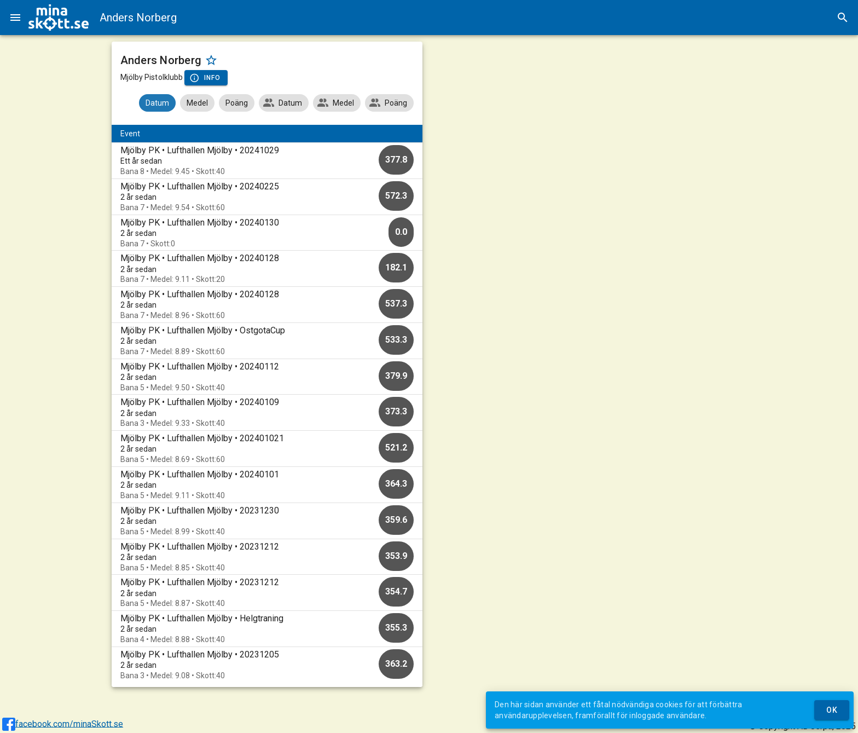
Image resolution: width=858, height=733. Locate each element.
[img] (58, 17)
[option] (267, 160)
